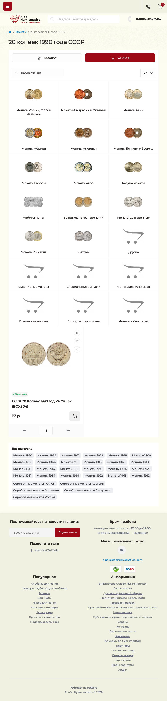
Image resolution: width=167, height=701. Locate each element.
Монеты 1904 (117, 469)
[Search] (52, 19)
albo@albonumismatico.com (122, 560)
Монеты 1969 (69, 475)
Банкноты (44, 598)
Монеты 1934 (46, 475)
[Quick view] (77, 333)
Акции (122, 669)
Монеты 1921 (70, 455)
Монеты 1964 (46, 455)
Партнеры (123, 645)
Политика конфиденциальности (123, 598)
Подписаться (67, 532)
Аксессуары (44, 612)
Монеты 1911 (69, 462)
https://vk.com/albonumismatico (122, 550)
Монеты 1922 (93, 475)
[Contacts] (148, 6)
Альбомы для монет (44, 583)
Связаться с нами (122, 650)
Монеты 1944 (46, 462)
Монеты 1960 (22, 455)
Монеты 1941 (22, 469)
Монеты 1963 (117, 475)
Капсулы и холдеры (44, 607)
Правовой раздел (123, 602)
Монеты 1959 (93, 469)
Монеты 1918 (139, 462)
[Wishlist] (77, 341)
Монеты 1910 (69, 469)
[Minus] (24, 430)
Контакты (122, 626)
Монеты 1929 (94, 455)
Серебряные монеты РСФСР (34, 483)
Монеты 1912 (140, 475)
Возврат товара (122, 655)
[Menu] (7, 6)
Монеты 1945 (116, 462)
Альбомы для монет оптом (123, 641)
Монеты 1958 (117, 455)
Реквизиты (122, 636)
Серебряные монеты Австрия (82, 483)
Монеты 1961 (22, 475)
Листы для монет (44, 602)
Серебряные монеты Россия (34, 497)
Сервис (123, 621)
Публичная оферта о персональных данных (122, 617)
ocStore (92, 687)
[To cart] (74, 416)
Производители (123, 664)
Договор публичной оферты (122, 593)
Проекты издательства (44, 617)
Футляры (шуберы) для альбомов (44, 588)
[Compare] (77, 349)
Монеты (20, 32)
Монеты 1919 (22, 462)
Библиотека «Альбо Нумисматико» (123, 583)
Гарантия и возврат (123, 631)
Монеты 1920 (141, 469)
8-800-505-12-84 (148, 19)
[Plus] (68, 430)
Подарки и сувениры (44, 621)
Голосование (123, 588)
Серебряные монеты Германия (36, 490)
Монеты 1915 (92, 462)
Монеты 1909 (141, 455)
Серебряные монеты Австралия (87, 490)
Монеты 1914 (46, 469)
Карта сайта (123, 660)
